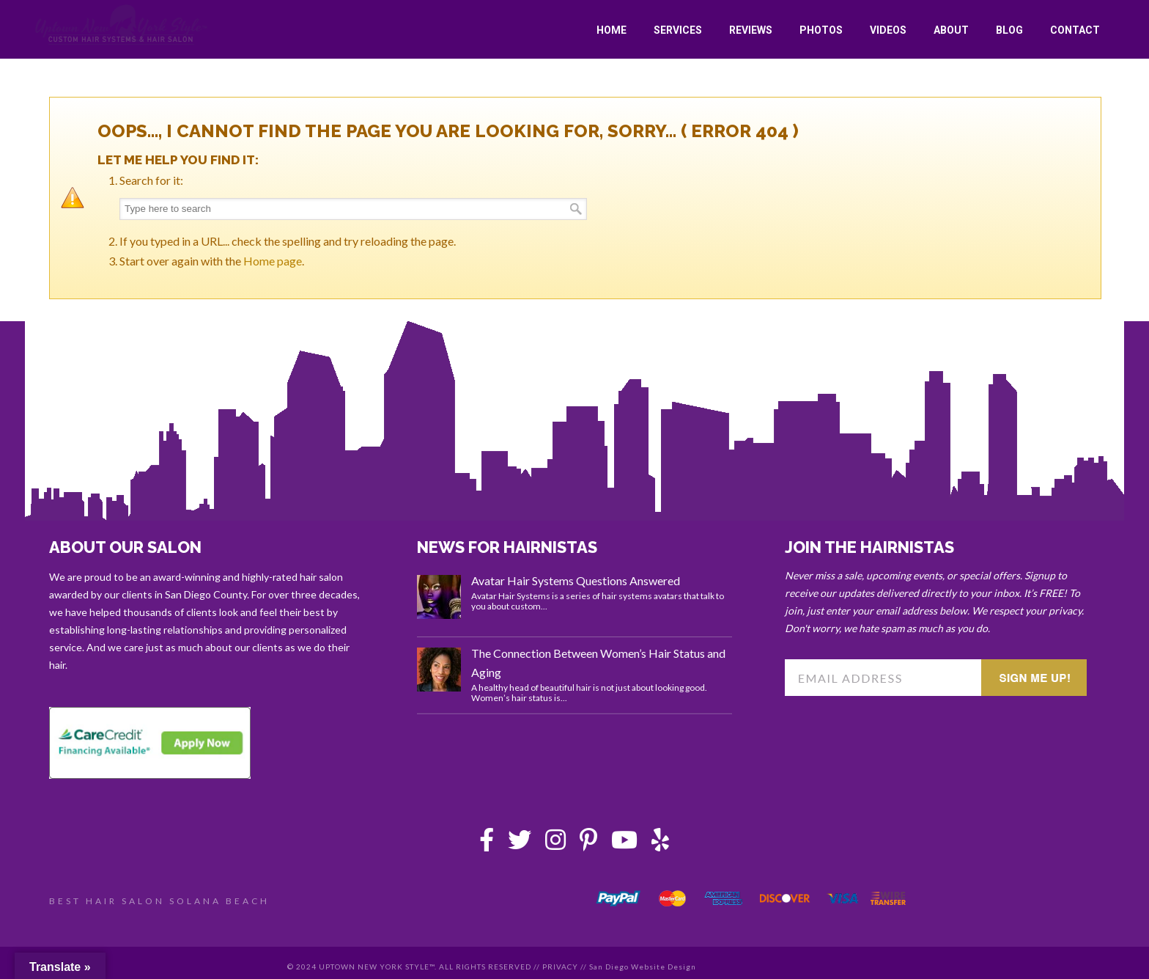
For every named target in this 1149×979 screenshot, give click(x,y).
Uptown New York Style (121, 24)
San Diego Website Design (642, 966)
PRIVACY (560, 966)
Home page (272, 261)
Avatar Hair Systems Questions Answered (575, 580)
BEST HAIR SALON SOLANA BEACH (159, 900)
